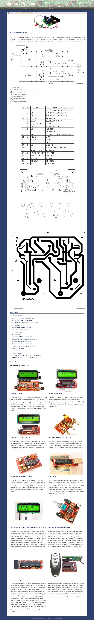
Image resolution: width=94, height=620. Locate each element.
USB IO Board (16, 325)
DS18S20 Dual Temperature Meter (21, 341)
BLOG (15, 8)
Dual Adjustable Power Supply (24, 12)
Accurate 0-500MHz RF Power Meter (22, 336)
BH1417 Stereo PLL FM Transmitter (22, 343)
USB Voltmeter (16, 334)
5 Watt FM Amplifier (17, 353)
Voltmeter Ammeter (17, 332)
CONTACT (51, 8)
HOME (3, 8)
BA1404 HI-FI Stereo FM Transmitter (22, 320)
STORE (9, 8)
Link (28, 365)
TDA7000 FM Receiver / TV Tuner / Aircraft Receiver (26, 355)
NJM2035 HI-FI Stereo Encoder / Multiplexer (24, 357)
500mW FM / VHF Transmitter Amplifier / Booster (25, 322)
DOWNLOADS (42, 8)
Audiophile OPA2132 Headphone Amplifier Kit (24, 339)
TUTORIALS (32, 8)
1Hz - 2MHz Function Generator (21, 329)
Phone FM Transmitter (18, 348)
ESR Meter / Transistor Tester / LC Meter (23, 318)
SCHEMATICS (23, 8)
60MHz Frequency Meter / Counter (21, 327)
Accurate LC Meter (17, 315)
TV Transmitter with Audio (19, 350)
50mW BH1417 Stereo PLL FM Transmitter (24, 346)
